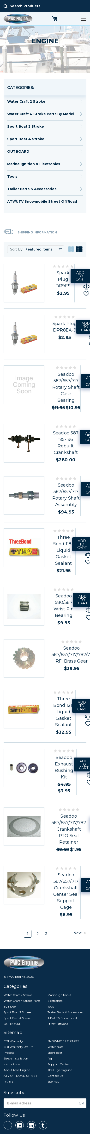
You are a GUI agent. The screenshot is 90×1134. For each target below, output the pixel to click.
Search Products (25, 6)
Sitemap (53, 1081)
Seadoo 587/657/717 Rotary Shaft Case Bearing (66, 387)
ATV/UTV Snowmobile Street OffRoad (42, 201)
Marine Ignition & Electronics (33, 164)
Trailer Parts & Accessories (31, 189)
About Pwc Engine (17, 1070)
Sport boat (55, 1052)
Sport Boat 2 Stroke (25, 126)
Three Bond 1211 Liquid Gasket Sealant (63, 711)
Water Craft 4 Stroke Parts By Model (40, 114)
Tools (12, 176)
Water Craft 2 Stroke (26, 101)
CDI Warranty (13, 1041)
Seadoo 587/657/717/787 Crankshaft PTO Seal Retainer (69, 829)
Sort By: (16, 249)
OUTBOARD (18, 151)
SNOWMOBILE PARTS (63, 1041)
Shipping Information (30, 232)
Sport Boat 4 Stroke (25, 139)
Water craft (55, 1047)
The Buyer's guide (60, 1070)
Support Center (58, 1064)
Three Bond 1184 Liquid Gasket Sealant (63, 550)
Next (79, 933)
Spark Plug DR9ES (63, 279)
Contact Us (55, 1076)
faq (50, 1058)
